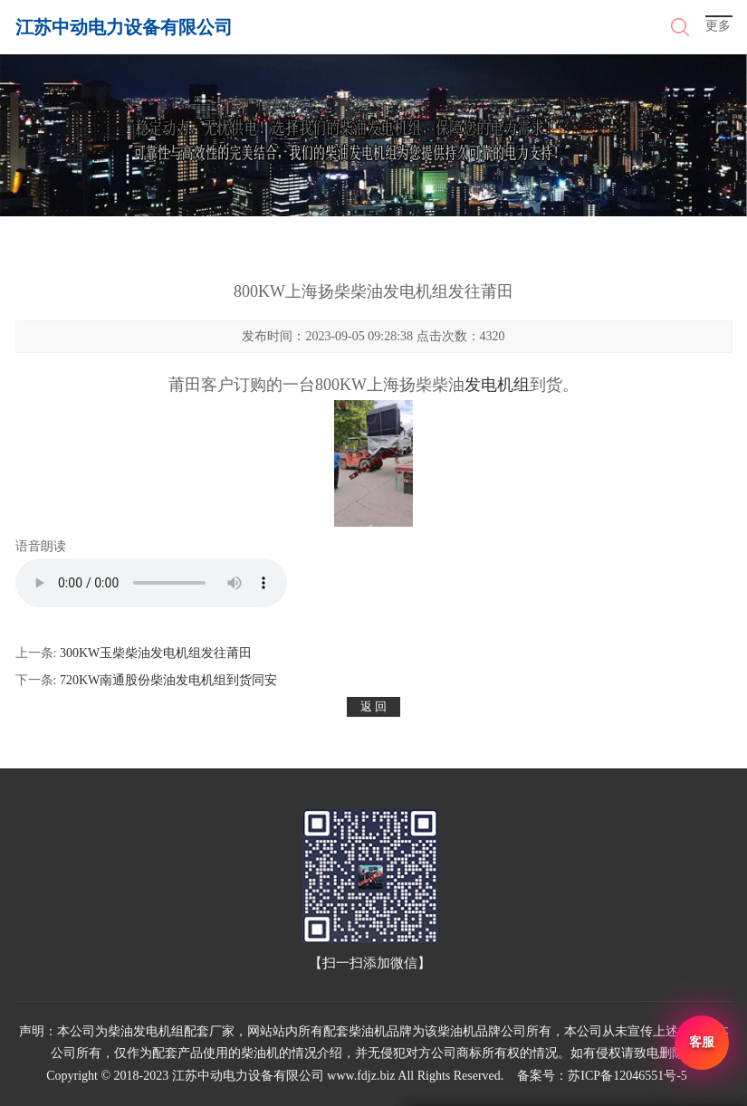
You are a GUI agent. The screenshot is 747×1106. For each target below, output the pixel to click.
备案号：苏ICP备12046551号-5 (601, 1075)
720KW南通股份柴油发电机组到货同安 (168, 680)
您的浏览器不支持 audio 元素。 (151, 582)
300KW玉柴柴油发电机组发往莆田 (156, 653)
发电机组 (497, 385)
